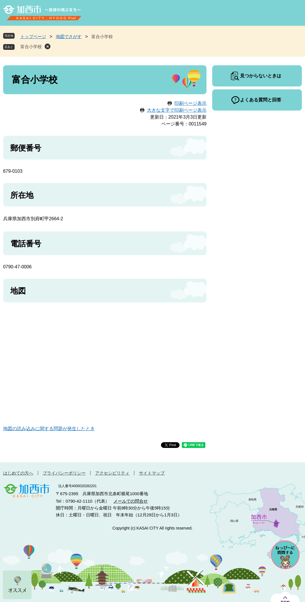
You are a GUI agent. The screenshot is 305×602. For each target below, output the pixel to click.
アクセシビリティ (112, 473)
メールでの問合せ (130, 501)
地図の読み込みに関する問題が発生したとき (49, 428)
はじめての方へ (18, 473)
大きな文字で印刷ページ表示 (176, 110)
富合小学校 (31, 46)
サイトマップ (152, 473)
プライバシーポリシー (64, 473)
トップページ (33, 36)
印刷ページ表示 (190, 103)
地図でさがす (69, 36)
